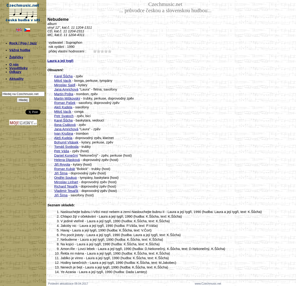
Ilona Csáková (65, 125)
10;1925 (95, 51)
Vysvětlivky (18, 68)
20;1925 (98, 51)
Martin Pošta (63, 94)
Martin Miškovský (67, 98)
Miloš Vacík (62, 80)
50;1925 (109, 51)
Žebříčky (16, 57)
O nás (14, 64)
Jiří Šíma (61, 173)
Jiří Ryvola (62, 164)
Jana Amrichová (66, 89)
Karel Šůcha (63, 76)
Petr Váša (61, 151)
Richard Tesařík (66, 186)
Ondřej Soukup (65, 178)
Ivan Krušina (63, 133)
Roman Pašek (64, 103)
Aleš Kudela (63, 107)
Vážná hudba (19, 50)
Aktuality (16, 79)
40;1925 (106, 51)
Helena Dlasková (67, 160)
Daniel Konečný (66, 155)
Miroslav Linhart (66, 182)
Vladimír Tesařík (66, 191)
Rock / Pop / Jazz (23, 43)
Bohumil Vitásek (66, 142)
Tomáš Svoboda (66, 147)
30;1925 (102, 51)
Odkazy (15, 72)
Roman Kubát (64, 169)
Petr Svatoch (64, 116)
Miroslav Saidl (64, 85)
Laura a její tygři (60, 61)
